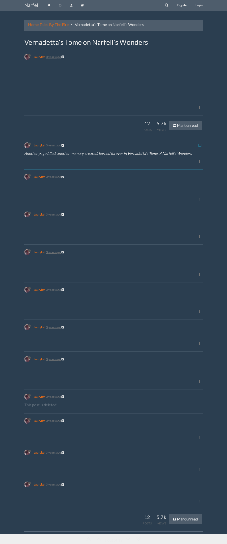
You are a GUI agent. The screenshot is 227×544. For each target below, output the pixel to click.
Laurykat (40, 57)
